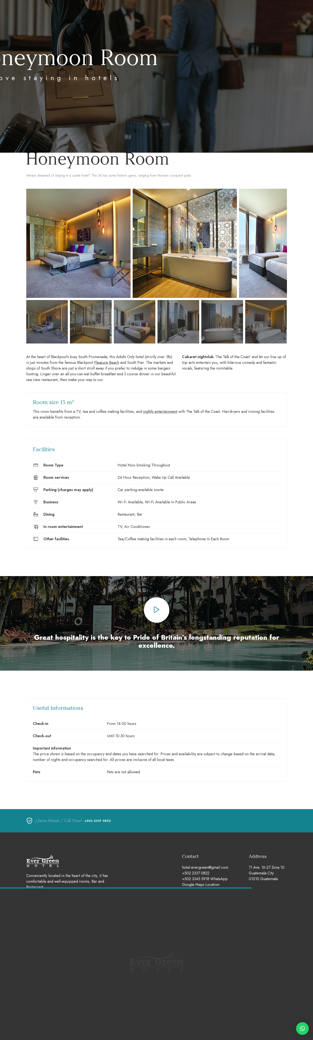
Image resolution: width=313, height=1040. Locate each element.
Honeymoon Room (97, 158)
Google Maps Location (200, 884)
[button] (302, 1028)
